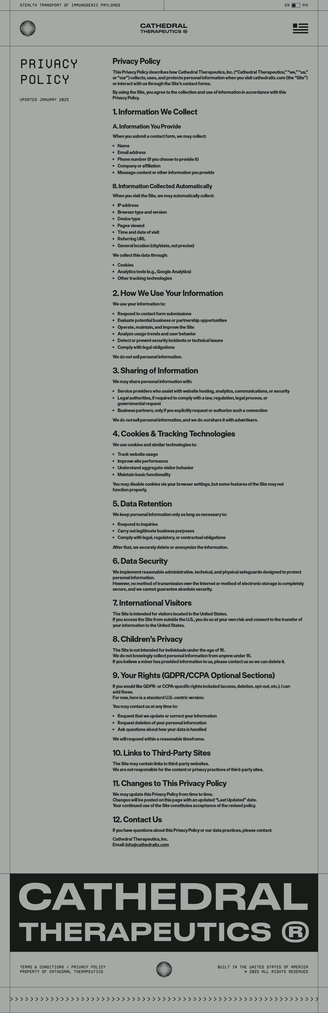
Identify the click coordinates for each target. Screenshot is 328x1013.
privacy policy (88, 967)
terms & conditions (42, 967)
